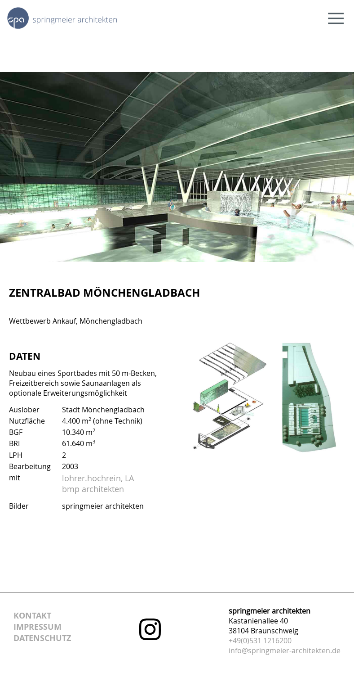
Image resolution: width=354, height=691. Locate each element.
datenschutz (42, 638)
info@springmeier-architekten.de (285, 650)
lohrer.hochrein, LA (98, 478)
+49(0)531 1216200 (260, 641)
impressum (37, 626)
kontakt (32, 615)
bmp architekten (93, 488)
